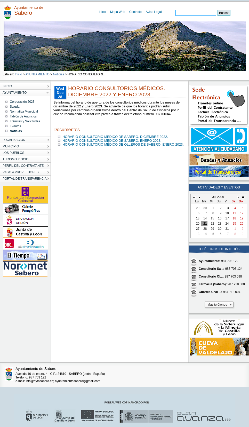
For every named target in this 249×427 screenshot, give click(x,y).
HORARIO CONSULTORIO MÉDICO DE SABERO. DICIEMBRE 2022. (115, 137)
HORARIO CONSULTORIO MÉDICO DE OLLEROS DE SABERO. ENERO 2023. (123, 144)
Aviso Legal (154, 12)
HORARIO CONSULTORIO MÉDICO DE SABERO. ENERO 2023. (111, 141)
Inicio (102, 12)
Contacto (135, 12)
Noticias (58, 74)
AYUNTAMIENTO (37, 74)
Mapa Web (117, 12)
